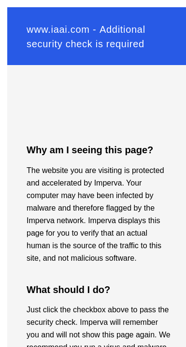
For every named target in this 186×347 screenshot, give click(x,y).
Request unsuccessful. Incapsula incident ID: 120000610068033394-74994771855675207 (93, 173)
